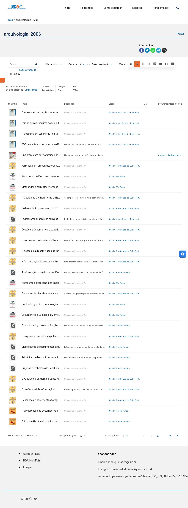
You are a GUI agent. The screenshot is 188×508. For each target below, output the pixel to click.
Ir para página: (112, 435)
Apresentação (161, 7)
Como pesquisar (113, 7)
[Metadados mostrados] (54, 64)
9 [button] (170, 435)
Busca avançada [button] (28, 70)
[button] (177, 7)
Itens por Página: (67, 435)
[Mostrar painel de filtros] (2, 80)
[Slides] (15, 73)
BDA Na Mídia (31, 460)
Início (67, 7)
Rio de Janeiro (123, 272)
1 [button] (151, 435)
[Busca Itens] (23, 64)
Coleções (137, 7)
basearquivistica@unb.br (121, 462)
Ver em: (123, 64)
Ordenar (73, 64)
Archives (162, 155)
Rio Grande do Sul (124, 166)
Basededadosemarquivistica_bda (132, 469)
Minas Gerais (122, 113)
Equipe (27, 467)
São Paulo (120, 176)
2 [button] (158, 435)
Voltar (180, 33)
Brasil (111, 113)
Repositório (87, 7)
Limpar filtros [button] (31, 90)
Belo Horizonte (137, 113)
